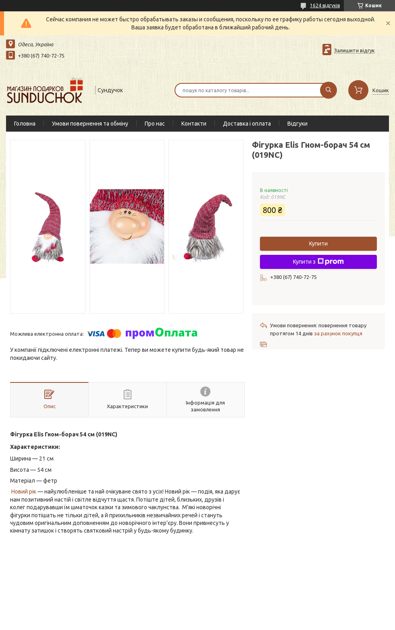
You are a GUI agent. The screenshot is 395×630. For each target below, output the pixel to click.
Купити (318, 243)
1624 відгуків (325, 5)
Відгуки (297, 123)
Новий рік (23, 491)
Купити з (318, 261)
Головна (24, 123)
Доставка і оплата (247, 123)
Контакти (193, 123)
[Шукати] (328, 90)
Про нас (155, 123)
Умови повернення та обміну (90, 123)
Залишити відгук (354, 50)
